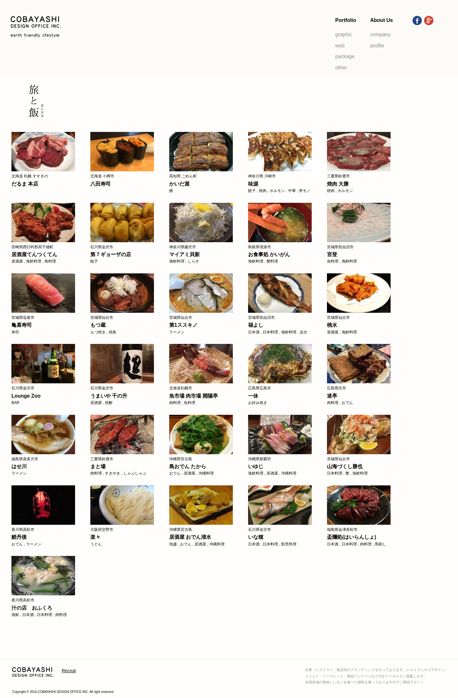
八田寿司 (100, 184)
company (380, 34)
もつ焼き (98, 332)
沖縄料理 (206, 473)
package (345, 56)
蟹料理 (272, 261)
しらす (193, 261)
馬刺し (380, 544)
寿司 (15, 332)
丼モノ (304, 190)
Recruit (69, 670)
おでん (347, 402)
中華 (292, 190)
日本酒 (254, 332)
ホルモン (277, 190)
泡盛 (173, 544)
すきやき (112, 473)
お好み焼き (257, 402)
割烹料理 (288, 544)
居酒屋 (17, 261)
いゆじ (255, 466)
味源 (253, 184)
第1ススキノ (183, 325)
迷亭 (332, 396)
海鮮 (15, 614)
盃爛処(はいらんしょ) (351, 537)
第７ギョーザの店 (110, 254)
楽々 (95, 537)
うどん (96, 544)
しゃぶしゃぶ (134, 473)
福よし (255, 325)
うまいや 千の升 (108, 396)
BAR (15, 402)
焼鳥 (112, 332)
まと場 (98, 466)
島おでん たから (187, 466)
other (341, 67)
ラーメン (176, 332)
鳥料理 (50, 261)
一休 (253, 396)
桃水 (332, 325)
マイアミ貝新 (184, 254)
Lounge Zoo (26, 396)
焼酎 (109, 402)
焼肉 (263, 190)
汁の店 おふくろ (31, 608)
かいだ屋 (179, 184)
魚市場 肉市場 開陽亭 (193, 396)
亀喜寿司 (21, 325)
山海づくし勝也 (345, 466)
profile (377, 45)
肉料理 (175, 402)
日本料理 (270, 332)
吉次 (303, 332)
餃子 (252, 190)
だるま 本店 (24, 184)
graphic (343, 34)
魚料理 (332, 261)
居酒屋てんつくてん (34, 254)
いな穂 (255, 537)
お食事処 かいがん (269, 254)
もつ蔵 (98, 325)
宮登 (332, 254)
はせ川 (19, 466)
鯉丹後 (19, 537)
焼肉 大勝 (338, 184)
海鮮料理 (33, 261)
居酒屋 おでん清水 (190, 537)
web (339, 45)
